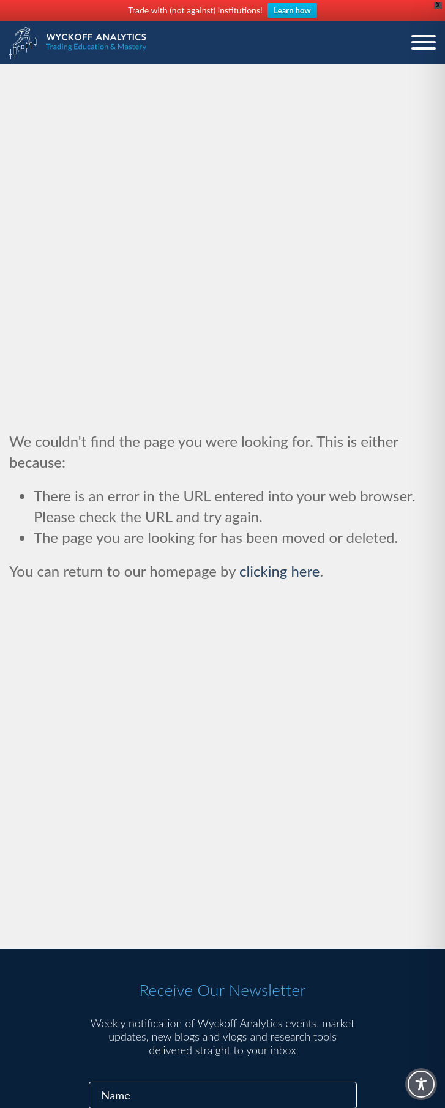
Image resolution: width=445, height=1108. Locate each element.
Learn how (292, 10)
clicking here (279, 571)
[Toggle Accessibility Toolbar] (421, 1084)
